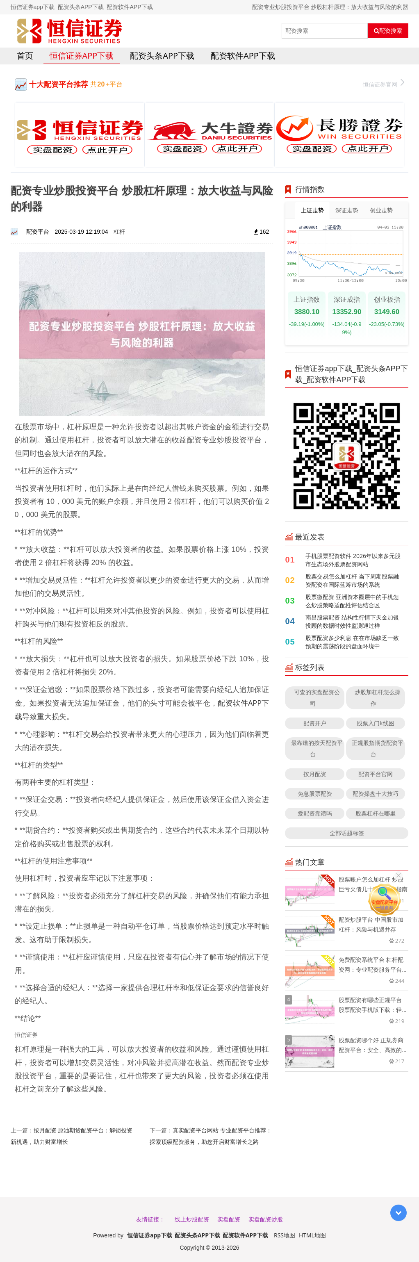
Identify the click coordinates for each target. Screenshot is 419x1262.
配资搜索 (388, 30)
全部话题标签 (347, 833)
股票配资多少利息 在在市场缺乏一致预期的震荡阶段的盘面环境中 (352, 642)
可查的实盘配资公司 (317, 697)
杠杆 (119, 231)
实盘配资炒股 (265, 1219)
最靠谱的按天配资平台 (317, 748)
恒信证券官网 (383, 83)
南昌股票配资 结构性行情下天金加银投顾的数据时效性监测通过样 (352, 621)
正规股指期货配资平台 (377, 748)
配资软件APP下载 (243, 55)
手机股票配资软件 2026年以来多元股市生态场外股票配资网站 (353, 560)
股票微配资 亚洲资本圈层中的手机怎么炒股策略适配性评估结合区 (352, 601)
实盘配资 (228, 1219)
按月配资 (314, 774)
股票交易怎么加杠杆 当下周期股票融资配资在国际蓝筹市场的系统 (352, 580)
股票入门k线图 (375, 723)
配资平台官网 (375, 774)
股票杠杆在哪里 (375, 813)
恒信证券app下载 (82, 55)
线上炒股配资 (192, 1219)
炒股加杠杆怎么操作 (378, 697)
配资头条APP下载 (162, 55)
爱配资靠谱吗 (315, 813)
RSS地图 (284, 1235)
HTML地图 (312, 1235)
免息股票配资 (315, 793)
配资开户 (314, 723)
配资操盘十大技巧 (376, 793)
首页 (25, 55)
